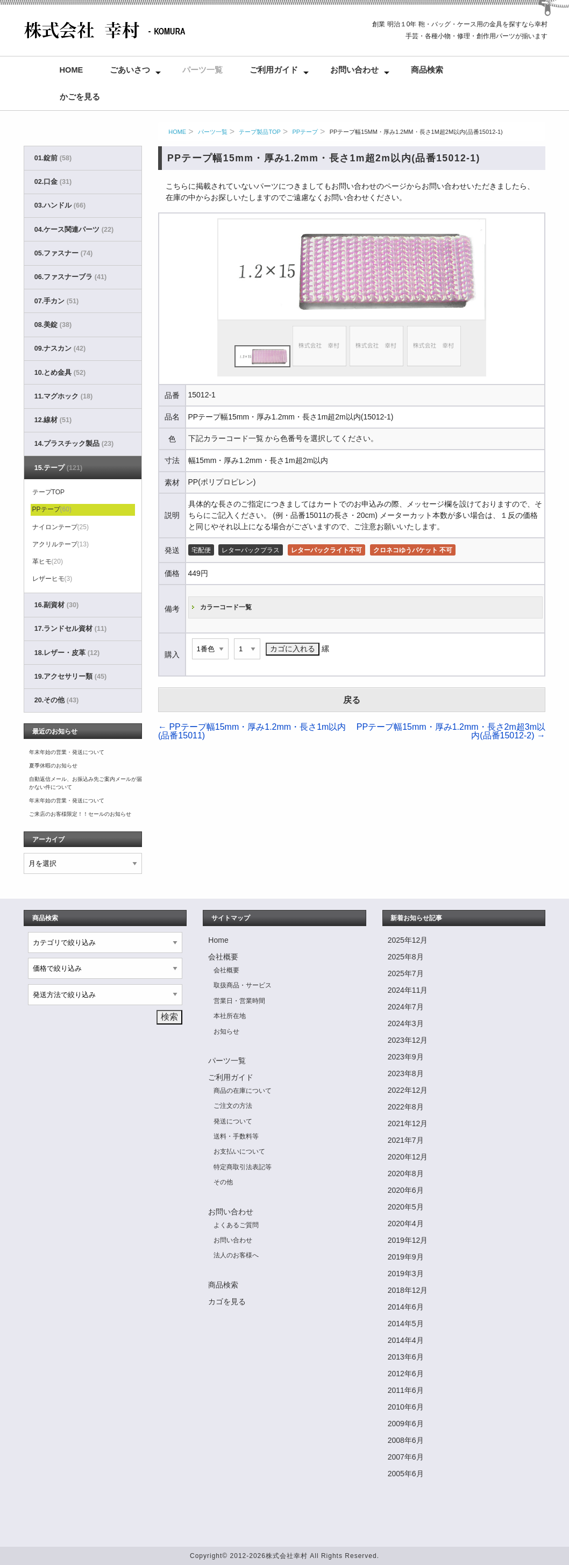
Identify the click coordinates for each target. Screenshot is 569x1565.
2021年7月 (406, 1140)
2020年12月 (408, 1157)
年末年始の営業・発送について (66, 752)
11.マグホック (63, 396)
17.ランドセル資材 (70, 628)
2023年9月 (406, 1056)
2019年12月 (408, 1240)
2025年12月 (408, 940)
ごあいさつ (130, 70)
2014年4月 (406, 1340)
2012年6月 (406, 1373)
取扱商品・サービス (243, 985)
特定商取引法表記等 (243, 1167)
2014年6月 (406, 1307)
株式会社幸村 (287, 1556)
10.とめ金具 (60, 372)
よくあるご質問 (236, 1225)
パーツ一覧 (202, 70)
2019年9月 (406, 1257)
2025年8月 (406, 956)
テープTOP (48, 492)
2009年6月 (406, 1423)
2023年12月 (408, 1040)
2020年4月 (406, 1223)
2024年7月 (406, 1006)
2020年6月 (406, 1190)
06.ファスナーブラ (70, 277)
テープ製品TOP (259, 132)
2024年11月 (408, 990)
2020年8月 (406, 1173)
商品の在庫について (243, 1090)
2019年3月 (406, 1273)
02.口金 (53, 182)
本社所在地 (230, 1016)
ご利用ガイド (274, 70)
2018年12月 (408, 1290)
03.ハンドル (60, 205)
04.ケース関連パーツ (73, 229)
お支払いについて (239, 1151)
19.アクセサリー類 (70, 676)
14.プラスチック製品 (73, 443)
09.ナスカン (60, 348)
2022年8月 (406, 1106)
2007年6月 (406, 1457)
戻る (351, 700)
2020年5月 (406, 1207)
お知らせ (226, 1031)
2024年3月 (406, 1023)
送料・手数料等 (236, 1136)
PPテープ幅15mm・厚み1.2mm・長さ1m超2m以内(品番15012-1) (416, 132)
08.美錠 (53, 325)
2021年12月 (408, 1123)
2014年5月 (406, 1323)
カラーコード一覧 (226, 607)
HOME (177, 132)
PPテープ (305, 132)
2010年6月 (406, 1407)
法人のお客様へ (236, 1255)
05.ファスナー (63, 253)
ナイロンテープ (60, 527)
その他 (223, 1182)
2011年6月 (406, 1390)
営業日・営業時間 (239, 1001)
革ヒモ (47, 561)
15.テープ (58, 468)
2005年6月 (406, 1473)
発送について (233, 1121)
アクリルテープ (60, 544)
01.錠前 (53, 158)
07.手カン (56, 301)
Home (71, 70)
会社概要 (223, 956)
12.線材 (53, 420)
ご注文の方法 (233, 1105)
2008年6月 (406, 1440)
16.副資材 (56, 605)
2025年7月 (406, 973)
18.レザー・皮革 (66, 653)
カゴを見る (227, 1301)
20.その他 (56, 700)
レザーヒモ (52, 578)
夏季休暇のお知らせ (53, 766)
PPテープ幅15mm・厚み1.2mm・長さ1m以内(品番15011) (252, 731)
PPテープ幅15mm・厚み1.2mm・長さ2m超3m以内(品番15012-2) (451, 731)
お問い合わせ (354, 70)
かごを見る (80, 97)
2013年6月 (406, 1357)
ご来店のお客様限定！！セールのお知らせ (80, 814)
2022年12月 (408, 1090)
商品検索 (427, 70)
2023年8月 (406, 1073)
